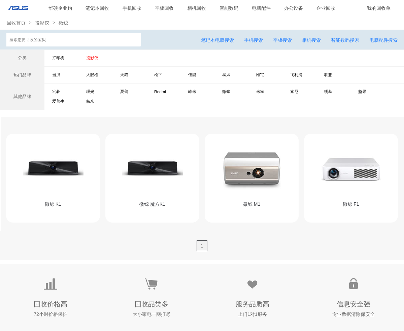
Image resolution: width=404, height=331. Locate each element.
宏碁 (56, 91)
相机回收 (196, 8)
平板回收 (164, 8)
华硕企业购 (60, 8)
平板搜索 (282, 40)
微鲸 (63, 23)
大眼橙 (92, 74)
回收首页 (16, 23)
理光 (90, 91)
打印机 (58, 58)
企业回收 (325, 8)
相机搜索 (311, 40)
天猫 (124, 74)
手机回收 (132, 8)
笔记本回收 (97, 8)
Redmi (160, 92)
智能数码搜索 (345, 40)
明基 (328, 91)
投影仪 (42, 23)
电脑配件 (261, 8)
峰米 (192, 91)
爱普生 (58, 101)
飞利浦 (296, 74)
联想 (328, 74)
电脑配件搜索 (383, 40)
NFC (260, 75)
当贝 (56, 74)
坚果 (362, 91)
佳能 (192, 74)
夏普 (124, 91)
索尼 (294, 91)
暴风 (226, 74)
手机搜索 (253, 40)
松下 (158, 74)
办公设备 (293, 8)
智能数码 (229, 8)
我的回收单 (379, 8)
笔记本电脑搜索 (217, 40)
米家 (260, 91)
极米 (90, 101)
